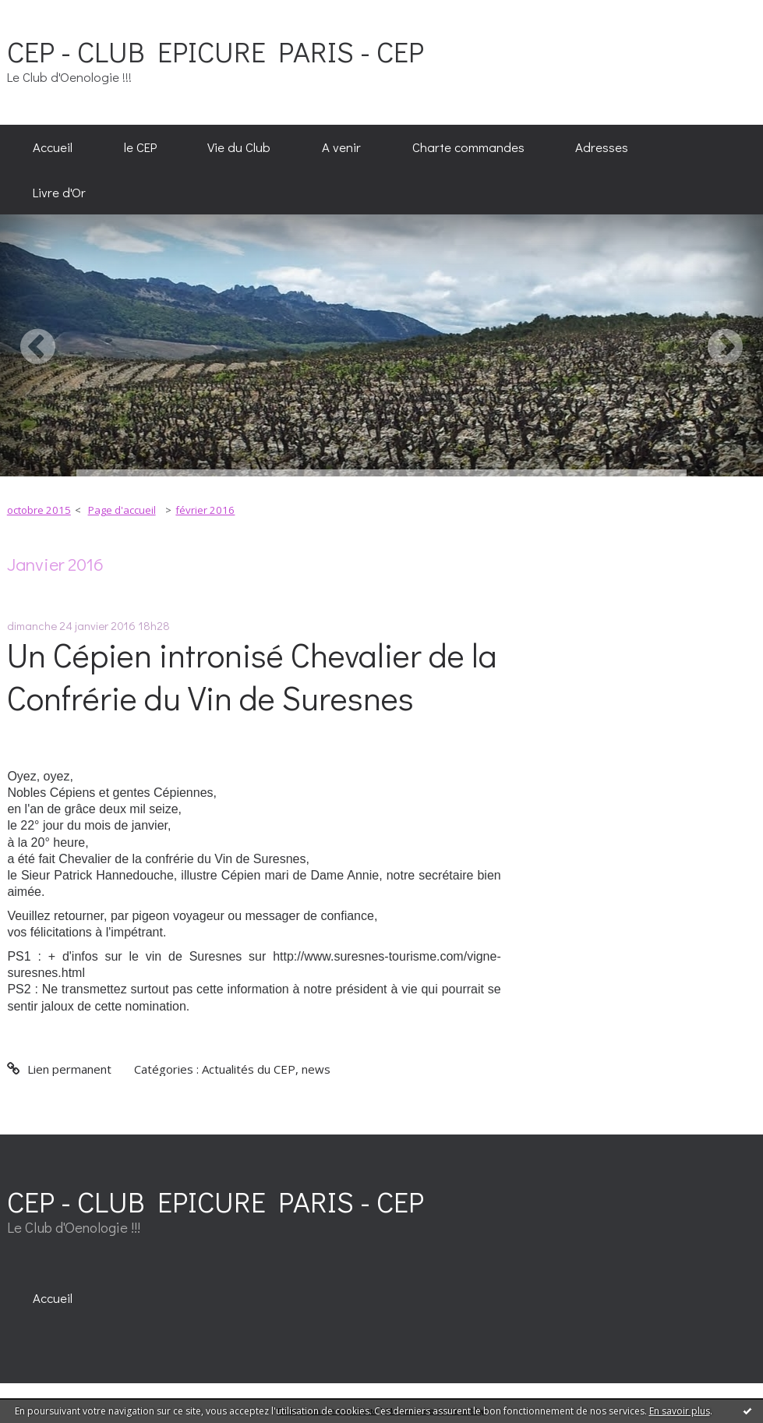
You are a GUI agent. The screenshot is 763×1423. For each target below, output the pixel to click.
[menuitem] (52, 147)
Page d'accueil (122, 510)
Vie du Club (238, 146)
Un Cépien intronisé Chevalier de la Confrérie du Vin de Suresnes (252, 676)
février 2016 (205, 510)
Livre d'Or (59, 191)
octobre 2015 (39, 510)
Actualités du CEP (248, 1069)
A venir (341, 146)
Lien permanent (59, 1069)
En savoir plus (679, 1411)
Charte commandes (468, 146)
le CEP (140, 146)
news (316, 1069)
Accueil (52, 146)
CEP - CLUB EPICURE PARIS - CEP (215, 51)
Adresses (601, 146)
